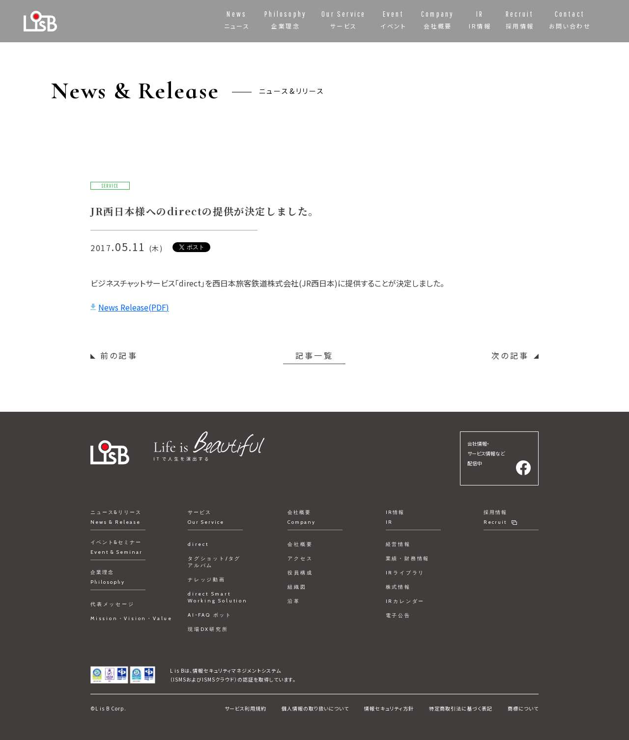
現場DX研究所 (208, 629)
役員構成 (300, 572)
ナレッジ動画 (207, 579)
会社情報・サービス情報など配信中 (486, 453)
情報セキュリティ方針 (389, 708)
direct (198, 544)
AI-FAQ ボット (210, 615)
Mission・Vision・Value (131, 618)
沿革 (293, 601)
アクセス (300, 558)
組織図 (296, 587)
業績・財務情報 (408, 558)
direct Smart (218, 597)
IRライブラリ (405, 572)
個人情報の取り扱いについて (315, 708)
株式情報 (398, 587)
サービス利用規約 (245, 708)
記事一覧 (314, 355)
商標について (523, 708)
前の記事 (119, 355)
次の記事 (510, 355)
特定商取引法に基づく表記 (460, 708)
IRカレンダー (405, 601)
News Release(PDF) (133, 307)
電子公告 (398, 615)
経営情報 (398, 544)
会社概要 (300, 544)
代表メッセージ (112, 604)
